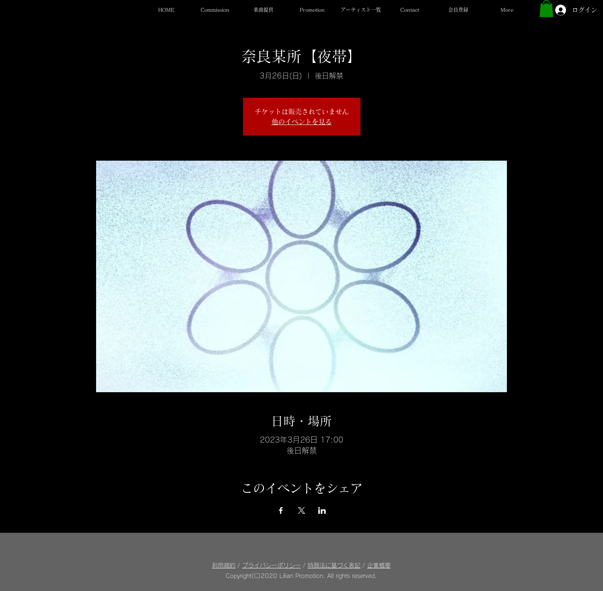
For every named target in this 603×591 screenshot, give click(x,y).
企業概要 (379, 565)
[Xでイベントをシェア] (301, 510)
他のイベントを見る (301, 121)
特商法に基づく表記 (334, 565)
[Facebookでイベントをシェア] (281, 510)
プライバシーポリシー (271, 565)
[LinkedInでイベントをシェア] (322, 510)
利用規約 (223, 565)
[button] (361, 9)
